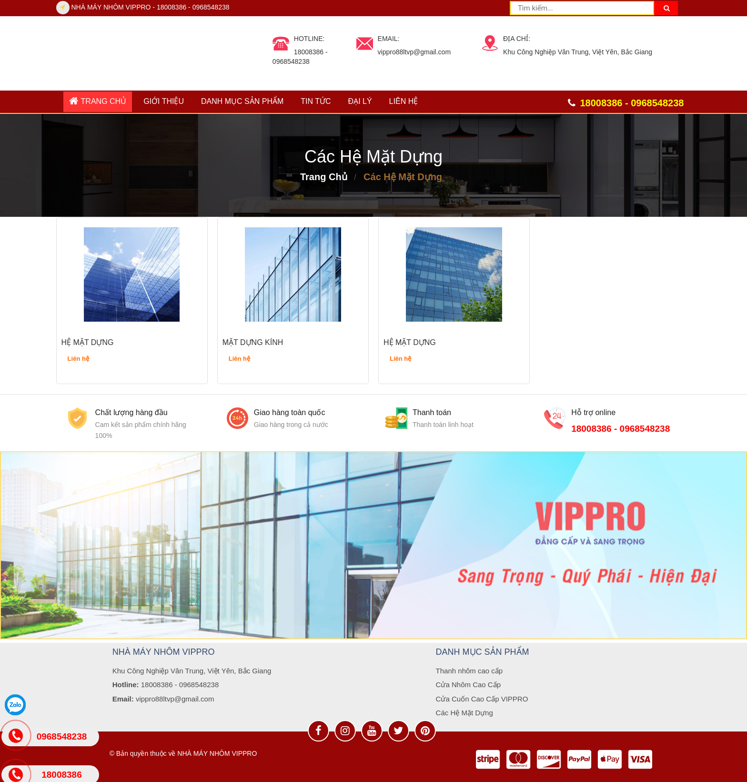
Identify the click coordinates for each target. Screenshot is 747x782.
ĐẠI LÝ (360, 101)
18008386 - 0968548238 (620, 429)
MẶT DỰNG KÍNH (252, 342)
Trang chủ (98, 101)
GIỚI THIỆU (163, 101)
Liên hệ (403, 101)
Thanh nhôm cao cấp (469, 671)
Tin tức (316, 101)
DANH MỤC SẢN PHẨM (242, 101)
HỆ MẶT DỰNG (87, 342)
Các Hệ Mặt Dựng (402, 177)
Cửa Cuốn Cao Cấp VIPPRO (482, 699)
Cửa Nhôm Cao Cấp (468, 684)
